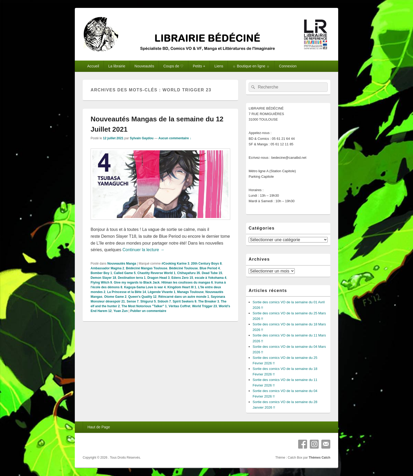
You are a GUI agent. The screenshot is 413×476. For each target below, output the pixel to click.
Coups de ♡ (173, 66)
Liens (218, 66)
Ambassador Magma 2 (107, 268)
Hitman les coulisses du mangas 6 (187, 282)
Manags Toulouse (190, 292)
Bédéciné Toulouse (183, 268)
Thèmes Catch (319, 457)
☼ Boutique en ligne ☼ (251, 66)
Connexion (288, 66)
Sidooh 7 (164, 301)
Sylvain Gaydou (142, 138)
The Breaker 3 (208, 301)
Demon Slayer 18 (103, 278)
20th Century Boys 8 (206, 263)
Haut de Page (98, 427)
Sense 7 (133, 301)
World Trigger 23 (204, 306)
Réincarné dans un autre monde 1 (183, 297)
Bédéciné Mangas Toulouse (146, 268)
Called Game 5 (125, 273)
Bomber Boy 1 (101, 273)
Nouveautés (144, 66)
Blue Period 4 (210, 268)
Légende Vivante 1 (161, 292)
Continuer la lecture (143, 249)
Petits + (199, 66)
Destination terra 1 (131, 278)
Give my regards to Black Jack (137, 282)
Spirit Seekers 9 (184, 301)
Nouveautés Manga (121, 263)
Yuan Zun (121, 311)
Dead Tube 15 (212, 273)
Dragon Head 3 (158, 278)
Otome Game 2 (115, 297)
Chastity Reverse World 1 (156, 273)
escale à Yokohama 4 (211, 278)
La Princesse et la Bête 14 (126, 292)
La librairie (116, 66)
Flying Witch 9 (101, 282)
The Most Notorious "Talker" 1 (144, 306)
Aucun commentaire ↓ (175, 138)
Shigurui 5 (148, 301)
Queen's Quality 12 (142, 297)
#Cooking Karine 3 (175, 263)
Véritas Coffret (179, 306)
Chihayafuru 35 (188, 273)
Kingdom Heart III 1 (182, 287)
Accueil (93, 66)
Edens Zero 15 (182, 278)
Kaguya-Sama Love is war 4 (145, 287)
